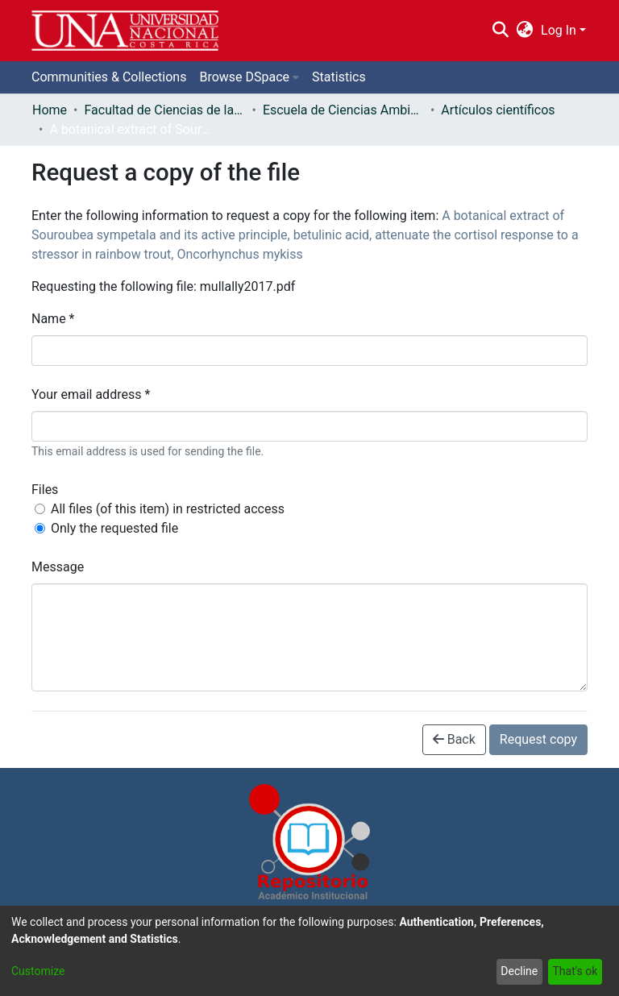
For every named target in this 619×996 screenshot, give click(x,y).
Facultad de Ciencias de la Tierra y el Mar (164, 110)
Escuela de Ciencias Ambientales (343, 110)
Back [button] (454, 739)
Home (49, 110)
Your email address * (90, 394)
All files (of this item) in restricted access (168, 509)
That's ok (574, 971)
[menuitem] (525, 30)
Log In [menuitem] (558, 30)
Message (57, 567)
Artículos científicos (498, 110)
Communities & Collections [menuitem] (108, 77)
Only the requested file (114, 528)
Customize (37, 971)
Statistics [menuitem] (339, 77)
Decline (519, 971)
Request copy (538, 739)
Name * (53, 318)
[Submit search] (500, 30)
